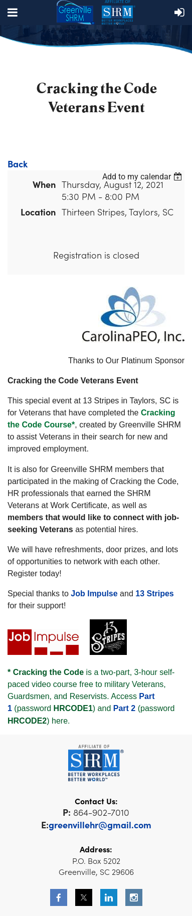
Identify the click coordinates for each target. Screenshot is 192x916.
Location (38, 212)
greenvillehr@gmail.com (100, 824)
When (44, 184)
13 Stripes (154, 593)
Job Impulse (94, 593)
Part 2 (124, 708)
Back (18, 163)
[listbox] (143, 176)
